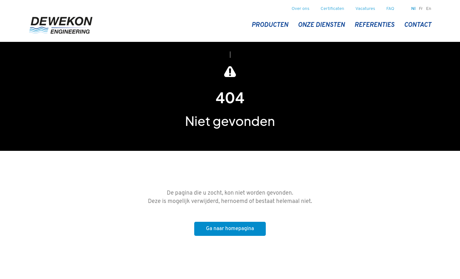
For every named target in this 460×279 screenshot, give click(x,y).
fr (421, 9)
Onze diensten (321, 25)
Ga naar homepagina (230, 229)
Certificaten (332, 9)
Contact (417, 25)
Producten (269, 25)
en (428, 9)
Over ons (301, 9)
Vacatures (365, 9)
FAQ (390, 9)
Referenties (374, 25)
